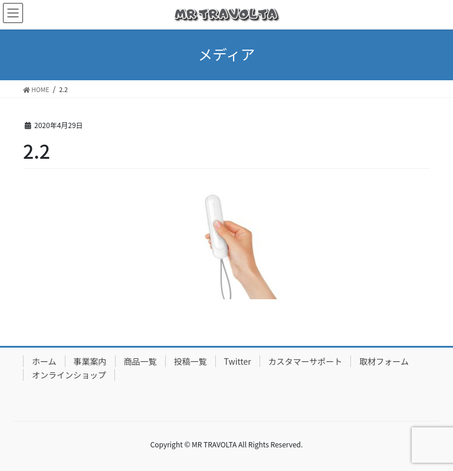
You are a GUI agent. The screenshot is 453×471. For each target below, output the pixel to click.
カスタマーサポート (305, 361)
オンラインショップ (69, 375)
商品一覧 (140, 361)
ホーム (44, 361)
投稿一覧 (190, 361)
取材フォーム (384, 361)
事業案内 (90, 361)
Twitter (237, 361)
